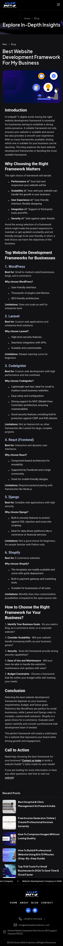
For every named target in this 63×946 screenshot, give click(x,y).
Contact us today (31, 760)
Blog (36, 18)
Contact (47, 902)
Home (27, 18)
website (9, 777)
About (24, 902)
